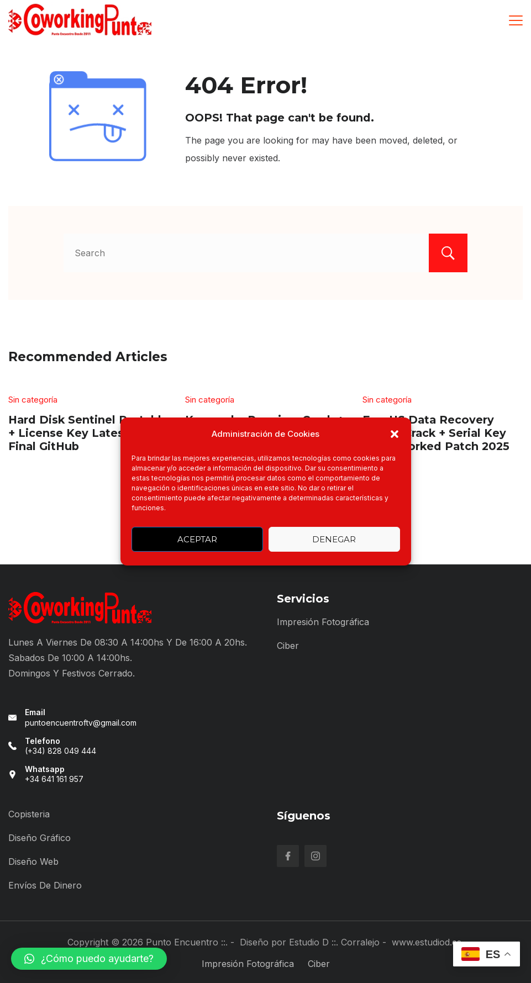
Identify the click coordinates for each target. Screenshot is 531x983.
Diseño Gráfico (39, 837)
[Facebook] (288, 856)
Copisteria (29, 814)
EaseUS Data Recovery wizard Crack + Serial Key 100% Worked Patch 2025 (435, 432)
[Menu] (516, 20)
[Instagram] (315, 856)
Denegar (334, 539)
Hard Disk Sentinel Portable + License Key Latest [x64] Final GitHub (88, 432)
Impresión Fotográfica (323, 621)
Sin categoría (32, 399)
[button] (394, 434)
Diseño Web (33, 861)
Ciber (288, 645)
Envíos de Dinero (45, 885)
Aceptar (197, 539)
